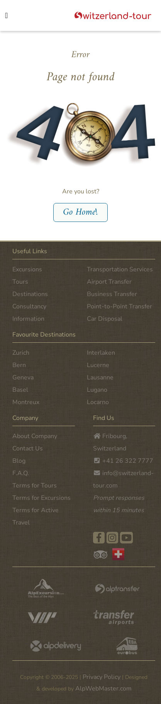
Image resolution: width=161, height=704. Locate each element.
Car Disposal (104, 319)
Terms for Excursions (41, 498)
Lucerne (98, 365)
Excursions (27, 269)
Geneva (23, 377)
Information (28, 319)
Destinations (30, 294)
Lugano (97, 390)
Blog (18, 461)
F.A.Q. (20, 473)
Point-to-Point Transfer (119, 306)
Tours (20, 282)
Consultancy (29, 306)
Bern (19, 365)
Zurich (20, 353)
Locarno (98, 402)
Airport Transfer (109, 282)
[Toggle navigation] (13, 16)
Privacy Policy (101, 677)
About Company (34, 436)
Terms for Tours (34, 485)
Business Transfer (112, 294)
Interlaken (101, 353)
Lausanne (100, 377)
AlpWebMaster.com (103, 688)
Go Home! (80, 212)
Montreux (25, 402)
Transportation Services (120, 269)
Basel (20, 390)
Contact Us (27, 448)
